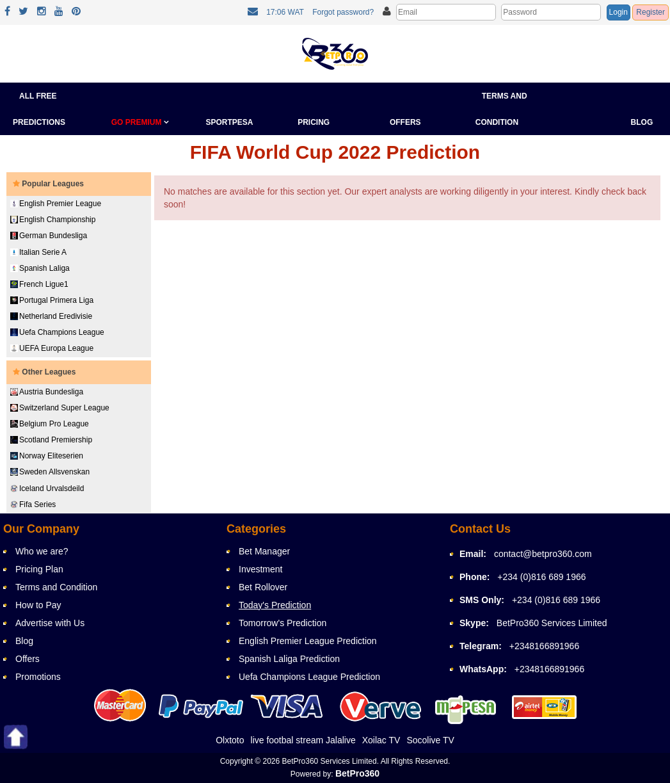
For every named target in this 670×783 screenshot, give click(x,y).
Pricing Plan (39, 569)
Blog (642, 122)
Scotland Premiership (51, 439)
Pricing (314, 122)
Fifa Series (33, 504)
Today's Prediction (275, 605)
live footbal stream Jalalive (303, 740)
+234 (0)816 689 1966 (541, 577)
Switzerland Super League (59, 407)
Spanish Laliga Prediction (289, 659)
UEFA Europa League (51, 348)
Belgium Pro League (49, 423)
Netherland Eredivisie (51, 316)
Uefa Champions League (57, 332)
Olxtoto (230, 740)
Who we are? (41, 551)
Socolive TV (430, 740)
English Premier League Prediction (308, 641)
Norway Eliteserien (46, 455)
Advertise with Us (49, 623)
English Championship (52, 219)
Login (618, 12)
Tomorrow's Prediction (282, 623)
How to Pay (38, 605)
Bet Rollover (263, 587)
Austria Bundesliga (46, 391)
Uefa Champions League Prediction (309, 677)
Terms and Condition (56, 587)
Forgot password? (343, 12)
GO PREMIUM (140, 122)
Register (650, 12)
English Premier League (55, 203)
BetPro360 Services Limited (552, 623)
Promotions (38, 677)
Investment (260, 569)
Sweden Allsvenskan (50, 471)
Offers (405, 122)
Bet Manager (264, 551)
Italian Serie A (38, 252)
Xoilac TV (381, 740)
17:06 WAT (285, 12)
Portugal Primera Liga (51, 300)
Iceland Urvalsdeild (47, 488)
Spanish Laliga (40, 268)
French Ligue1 (39, 284)
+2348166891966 (544, 646)
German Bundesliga (48, 235)
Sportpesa (229, 122)
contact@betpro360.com (543, 554)
